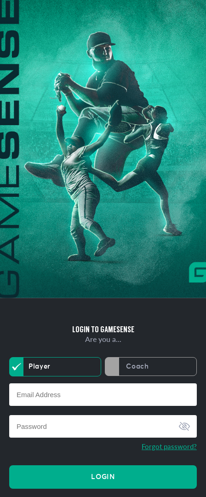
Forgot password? (169, 446)
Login (102, 477)
